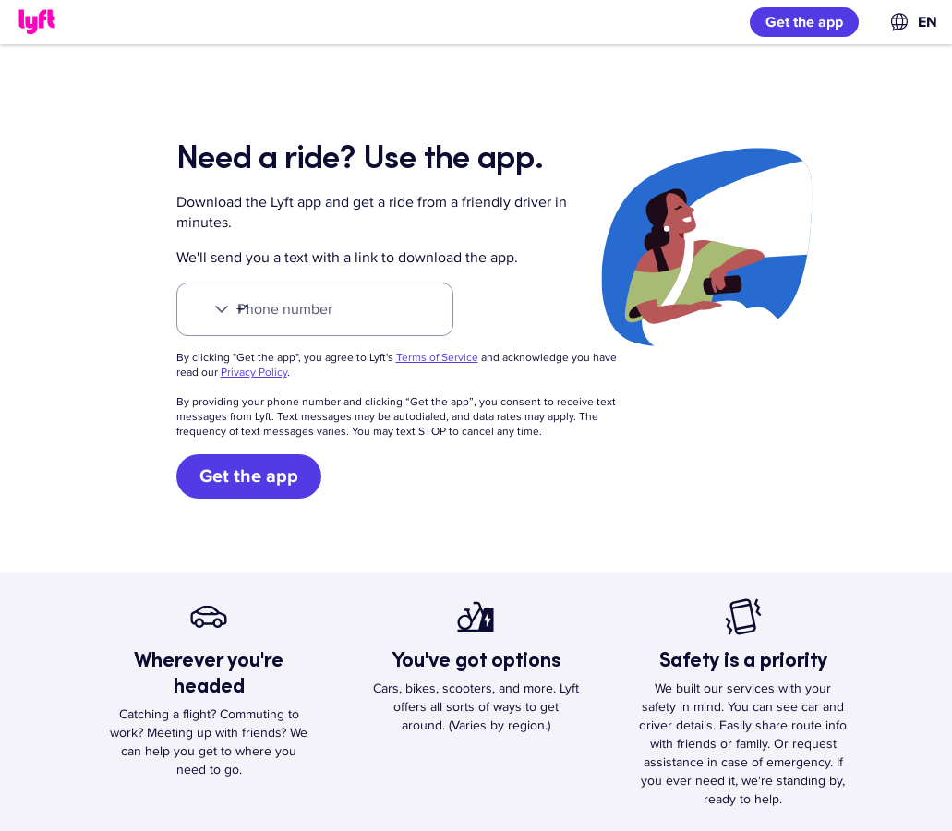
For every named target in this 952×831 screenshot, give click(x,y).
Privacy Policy (254, 372)
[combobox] (912, 22)
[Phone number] (314, 309)
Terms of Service (437, 358)
